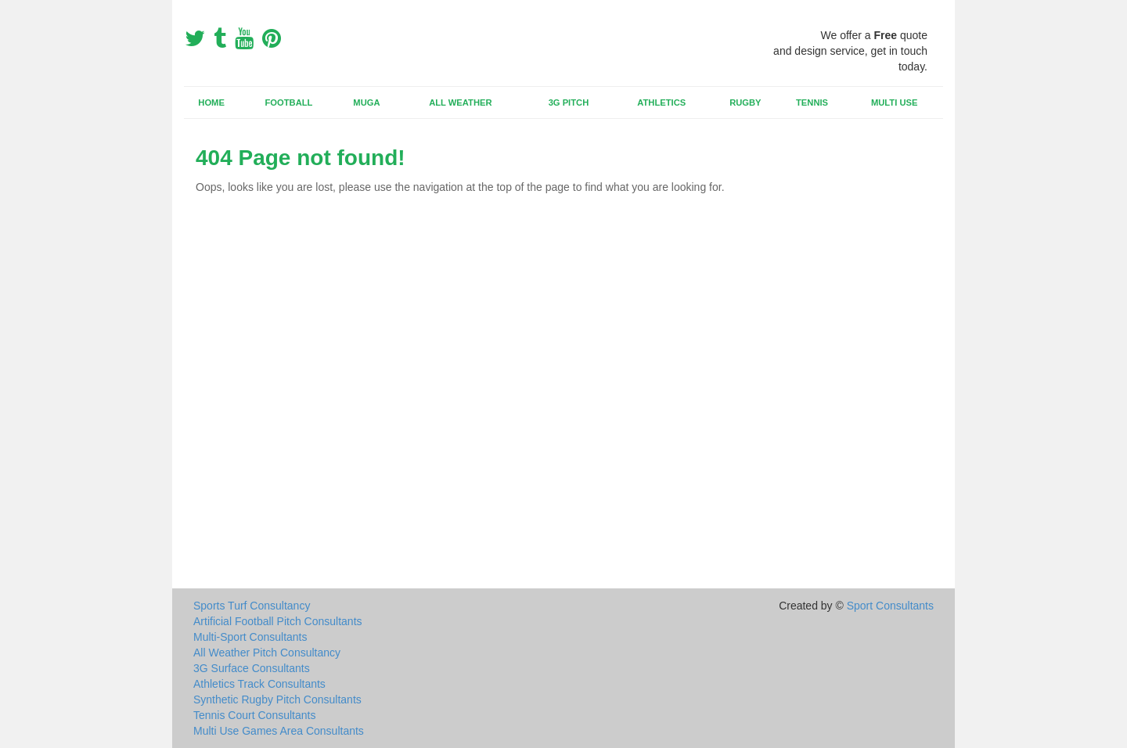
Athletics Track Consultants (259, 684)
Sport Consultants (890, 605)
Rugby (745, 102)
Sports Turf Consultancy (251, 605)
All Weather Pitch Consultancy (266, 652)
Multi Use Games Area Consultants (278, 731)
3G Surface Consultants (251, 668)
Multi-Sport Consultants (250, 637)
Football (289, 102)
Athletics (661, 102)
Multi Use (894, 102)
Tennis (812, 102)
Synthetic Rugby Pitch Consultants (277, 699)
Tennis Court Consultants (254, 715)
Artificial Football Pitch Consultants (277, 621)
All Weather (460, 102)
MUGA (366, 102)
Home (211, 102)
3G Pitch (569, 102)
